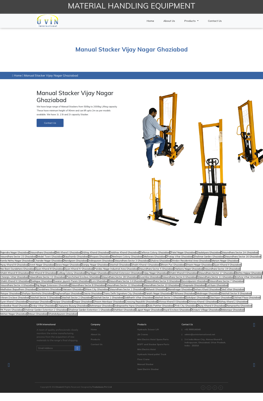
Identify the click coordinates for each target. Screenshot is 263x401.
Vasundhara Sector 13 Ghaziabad (47, 276)
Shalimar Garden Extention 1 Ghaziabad (90, 309)
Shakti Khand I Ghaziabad (146, 264)
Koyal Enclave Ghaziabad (177, 309)
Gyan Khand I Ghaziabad (13, 301)
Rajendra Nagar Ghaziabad (14, 252)
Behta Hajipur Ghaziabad (249, 272)
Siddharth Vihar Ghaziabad (138, 297)
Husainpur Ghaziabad (39, 301)
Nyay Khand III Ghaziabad (14, 264)
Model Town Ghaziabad (50, 256)
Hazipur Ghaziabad (62, 301)
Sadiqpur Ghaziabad (42, 281)
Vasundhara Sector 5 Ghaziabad (156, 268)
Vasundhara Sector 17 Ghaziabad (217, 272)
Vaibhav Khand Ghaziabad (124, 252)
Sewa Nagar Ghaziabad (68, 264)
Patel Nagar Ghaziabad (183, 252)
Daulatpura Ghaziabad (209, 252)
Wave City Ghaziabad (97, 289)
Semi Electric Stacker (148, 369)
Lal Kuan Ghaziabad (217, 285)
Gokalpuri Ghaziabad (197, 297)
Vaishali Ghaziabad (120, 264)
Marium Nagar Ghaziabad (225, 260)
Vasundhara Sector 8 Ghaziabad (88, 285)
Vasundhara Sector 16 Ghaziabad (243, 256)
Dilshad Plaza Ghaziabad (246, 297)
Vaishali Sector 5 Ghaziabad (45, 297)
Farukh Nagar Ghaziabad (158, 293)
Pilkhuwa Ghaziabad (184, 293)
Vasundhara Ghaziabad (42, 252)
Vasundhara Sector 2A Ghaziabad (240, 252)
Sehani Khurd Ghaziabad (207, 289)
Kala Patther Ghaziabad (161, 305)
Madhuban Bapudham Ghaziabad (18, 289)
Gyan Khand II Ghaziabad (227, 264)
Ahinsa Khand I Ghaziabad (203, 301)
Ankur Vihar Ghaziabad (43, 305)
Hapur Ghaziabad (83, 301)
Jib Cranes (142, 334)
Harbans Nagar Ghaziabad (189, 268)
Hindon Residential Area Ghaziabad (191, 260)
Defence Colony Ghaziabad (155, 252)
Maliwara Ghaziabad (155, 256)
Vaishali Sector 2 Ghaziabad (77, 297)
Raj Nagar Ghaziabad (97, 272)
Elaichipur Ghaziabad (220, 297)
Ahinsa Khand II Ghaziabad (173, 301)
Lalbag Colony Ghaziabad (71, 272)
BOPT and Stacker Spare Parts (153, 344)
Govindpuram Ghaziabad (195, 281)
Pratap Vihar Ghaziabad (180, 256)
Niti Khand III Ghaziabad (44, 272)
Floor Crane (143, 359)
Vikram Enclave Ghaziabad (14, 297)
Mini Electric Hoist (146, 349)
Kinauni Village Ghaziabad (206, 309)
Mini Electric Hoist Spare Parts (153, 339)
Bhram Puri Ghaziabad (173, 264)
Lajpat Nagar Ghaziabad (149, 309)
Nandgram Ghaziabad (75, 260)
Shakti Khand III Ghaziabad (14, 272)
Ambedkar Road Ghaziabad (15, 305)
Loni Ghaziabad (99, 281)
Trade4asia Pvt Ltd (102, 387)
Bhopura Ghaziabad (100, 256)
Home (150, 21)
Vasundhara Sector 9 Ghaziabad (163, 281)
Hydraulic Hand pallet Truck (151, 354)
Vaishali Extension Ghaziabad (126, 272)
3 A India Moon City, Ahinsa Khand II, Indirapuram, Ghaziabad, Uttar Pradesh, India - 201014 (205, 342)
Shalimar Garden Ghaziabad (209, 256)
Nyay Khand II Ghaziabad (211, 305)
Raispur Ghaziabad (10, 293)
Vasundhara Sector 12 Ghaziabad (125, 285)
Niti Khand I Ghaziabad (68, 252)
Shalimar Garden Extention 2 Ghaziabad (46, 309)
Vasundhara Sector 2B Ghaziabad (120, 276)
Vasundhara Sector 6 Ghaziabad (179, 276)
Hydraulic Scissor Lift (148, 329)
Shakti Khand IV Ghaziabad (15, 281)
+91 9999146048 (192, 329)
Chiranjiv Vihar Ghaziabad (14, 276)
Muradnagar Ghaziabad (180, 289)
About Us (169, 21)
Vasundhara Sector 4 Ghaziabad (17, 285)
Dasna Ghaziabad (93, 293)
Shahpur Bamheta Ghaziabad (37, 293)
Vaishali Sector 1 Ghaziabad (108, 297)
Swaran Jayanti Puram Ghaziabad (72, 281)
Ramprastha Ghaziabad (239, 305)
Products (95, 339)
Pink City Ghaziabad (186, 305)
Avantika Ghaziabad (150, 276)
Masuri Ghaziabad (37, 313)
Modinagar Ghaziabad (208, 293)
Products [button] (190, 21)
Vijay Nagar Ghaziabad (156, 272)
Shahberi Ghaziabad (124, 309)
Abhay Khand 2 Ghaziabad (233, 301)
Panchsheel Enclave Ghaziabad (83, 276)
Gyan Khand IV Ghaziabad (79, 268)
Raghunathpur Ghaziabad (68, 293)
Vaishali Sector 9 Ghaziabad (236, 293)
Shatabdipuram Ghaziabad (63, 313)
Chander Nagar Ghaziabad (48, 260)
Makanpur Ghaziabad (232, 309)
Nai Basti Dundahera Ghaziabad (17, 268)
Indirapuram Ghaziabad (101, 260)
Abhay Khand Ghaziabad (95, 252)
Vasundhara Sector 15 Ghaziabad (18, 256)
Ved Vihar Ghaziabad (233, 289)
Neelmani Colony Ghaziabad (127, 256)
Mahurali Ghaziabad (156, 289)
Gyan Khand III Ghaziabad (50, 268)
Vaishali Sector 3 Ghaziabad (170, 297)
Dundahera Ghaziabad (49, 289)
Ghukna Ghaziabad (160, 260)
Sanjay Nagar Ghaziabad (95, 264)
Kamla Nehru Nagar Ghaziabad (16, 260)
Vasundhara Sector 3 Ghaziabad (132, 260)
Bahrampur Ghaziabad (101, 305)
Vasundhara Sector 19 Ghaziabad (222, 268)
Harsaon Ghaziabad (73, 289)
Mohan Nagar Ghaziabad (13, 313)
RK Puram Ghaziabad (11, 309)
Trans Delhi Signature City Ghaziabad (124, 293)
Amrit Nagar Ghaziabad (41, 264)
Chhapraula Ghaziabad (193, 285)
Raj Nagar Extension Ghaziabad (53, 285)
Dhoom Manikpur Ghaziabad (109, 301)
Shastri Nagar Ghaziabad (199, 264)
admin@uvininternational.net (200, 334)
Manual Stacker (145, 364)
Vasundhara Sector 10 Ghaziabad (162, 285)
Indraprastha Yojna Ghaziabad (131, 305)
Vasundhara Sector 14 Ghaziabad (127, 281)
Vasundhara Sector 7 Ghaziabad (226, 281)
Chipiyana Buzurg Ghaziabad (72, 305)
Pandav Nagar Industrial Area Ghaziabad (116, 268)
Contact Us (215, 21)
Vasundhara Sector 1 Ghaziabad (127, 289)
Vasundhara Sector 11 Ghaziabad (216, 276)
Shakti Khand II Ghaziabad (183, 272)
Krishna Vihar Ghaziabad (248, 276)
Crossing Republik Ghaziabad (141, 301)
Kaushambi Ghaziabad (76, 256)
